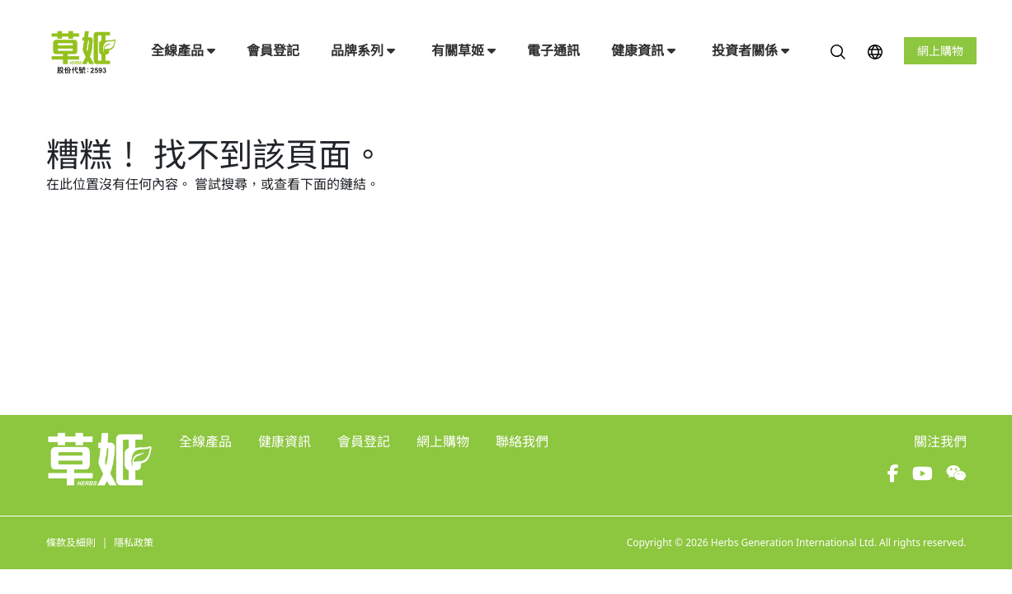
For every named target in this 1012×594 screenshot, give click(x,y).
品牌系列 (363, 50)
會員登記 (273, 50)
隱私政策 (133, 542)
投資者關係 (750, 50)
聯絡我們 (522, 441)
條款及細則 (71, 542)
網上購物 (940, 51)
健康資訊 (643, 50)
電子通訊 (553, 50)
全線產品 (183, 50)
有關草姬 (463, 50)
